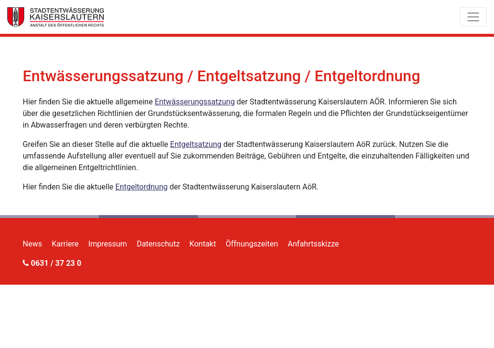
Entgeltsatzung (196, 144)
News (32, 243)
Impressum (107, 243)
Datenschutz (158, 243)
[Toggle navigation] (473, 17)
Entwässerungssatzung (195, 101)
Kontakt (203, 243)
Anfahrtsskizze (313, 243)
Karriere (65, 243)
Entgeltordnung (141, 186)
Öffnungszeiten (252, 243)
